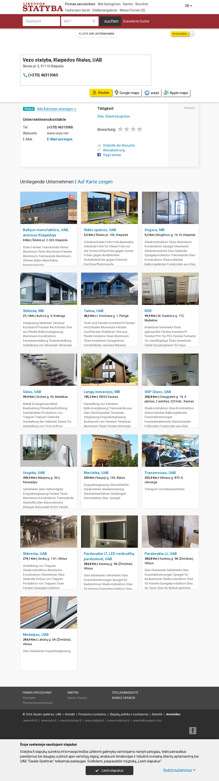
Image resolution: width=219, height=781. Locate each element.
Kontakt (70, 714)
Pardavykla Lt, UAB (161, 554)
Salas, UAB (32, 392)
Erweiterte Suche (136, 21)
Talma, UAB (94, 311)
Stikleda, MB (33, 311)
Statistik (157, 714)
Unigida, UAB (34, 473)
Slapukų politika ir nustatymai (129, 714)
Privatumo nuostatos (92, 714)
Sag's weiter (109, 155)
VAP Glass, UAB (158, 392)
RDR (148, 311)
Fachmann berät (77, 10)
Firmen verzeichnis (80, 4)
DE (189, 6)
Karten (128, 4)
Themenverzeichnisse (37, 703)
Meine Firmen (132, 10)
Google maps (127, 92)
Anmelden (173, 714)
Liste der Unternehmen (96, 33)
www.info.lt (30, 720)
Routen (82, 698)
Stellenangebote (104, 10)
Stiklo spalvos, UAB (100, 230)
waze (151, 93)
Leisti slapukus (109, 770)
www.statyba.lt (94, 720)
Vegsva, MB (155, 230)
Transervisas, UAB (160, 473)
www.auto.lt (49, 720)
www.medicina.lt (118, 720)
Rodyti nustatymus (179, 770)
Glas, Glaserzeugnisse (113, 116)
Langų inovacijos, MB (102, 392)
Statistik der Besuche (116, 145)
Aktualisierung (111, 150)
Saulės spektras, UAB (47, 714)
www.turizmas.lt (70, 720)
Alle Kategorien (109, 4)
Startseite (29, 698)
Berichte (142, 4)
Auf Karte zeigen (95, 182)
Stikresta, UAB (35, 554)
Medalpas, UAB (36, 634)
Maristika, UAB (96, 473)
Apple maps (176, 92)
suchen (111, 21)
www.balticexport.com (147, 720)
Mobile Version (123, 698)
